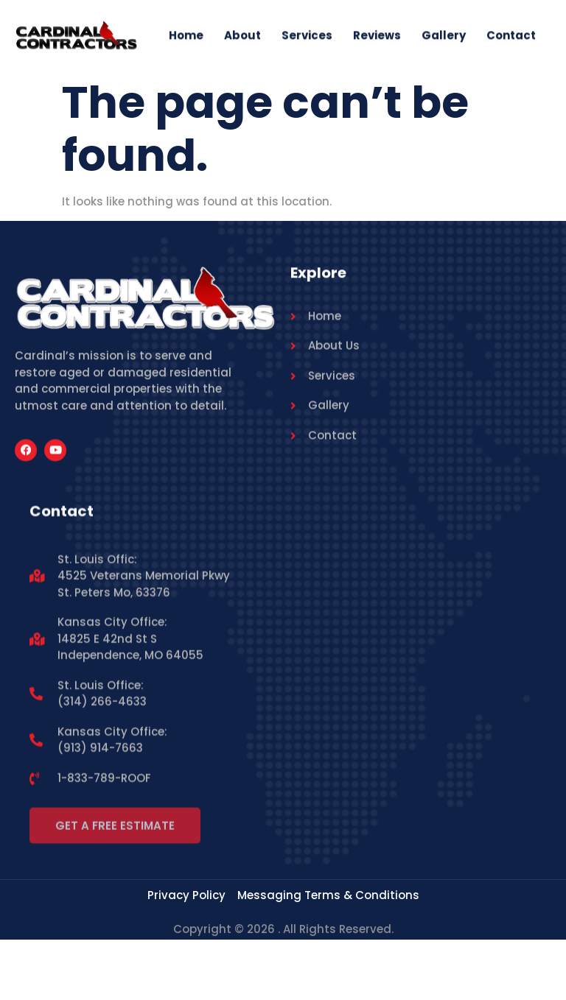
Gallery (444, 37)
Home (186, 37)
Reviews (377, 37)
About (242, 37)
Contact (511, 37)
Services (307, 37)
